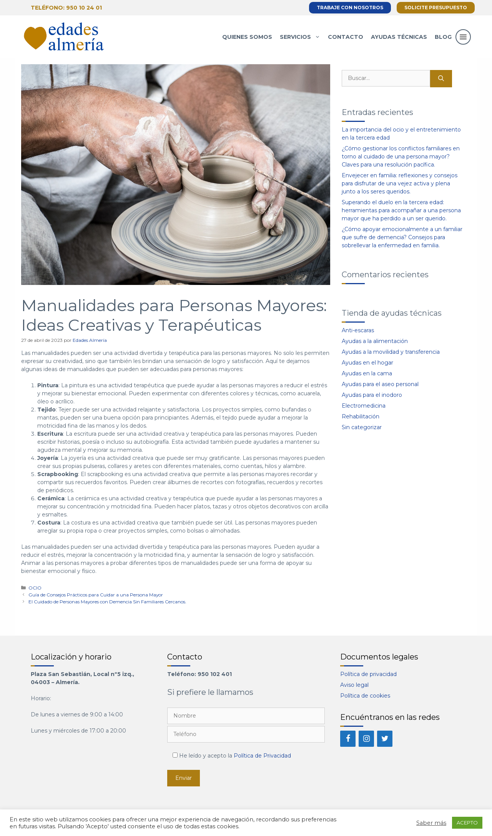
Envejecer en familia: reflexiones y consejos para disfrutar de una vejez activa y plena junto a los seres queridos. (399, 183)
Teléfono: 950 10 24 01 (66, 7)
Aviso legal (354, 684)
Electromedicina (364, 405)
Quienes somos (247, 36)
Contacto (345, 36)
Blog (443, 36)
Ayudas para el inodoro (372, 394)
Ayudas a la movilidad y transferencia (391, 351)
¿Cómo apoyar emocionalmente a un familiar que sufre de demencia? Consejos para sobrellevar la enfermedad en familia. (402, 237)
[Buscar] (441, 78)
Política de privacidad (368, 674)
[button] (463, 44)
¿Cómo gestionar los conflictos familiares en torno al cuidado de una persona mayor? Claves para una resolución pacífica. (401, 156)
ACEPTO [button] (467, 822)
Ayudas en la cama (367, 373)
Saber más (431, 822)
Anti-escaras (358, 330)
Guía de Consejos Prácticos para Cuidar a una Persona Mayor (95, 595)
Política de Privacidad (262, 755)
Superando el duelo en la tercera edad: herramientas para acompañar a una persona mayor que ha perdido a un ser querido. (401, 210)
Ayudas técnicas (399, 36)
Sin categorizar (362, 427)
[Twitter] (384, 739)
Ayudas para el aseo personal (380, 384)
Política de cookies (365, 695)
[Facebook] (348, 739)
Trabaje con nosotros (350, 7)
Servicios (302, 36)
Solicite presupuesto (435, 7)
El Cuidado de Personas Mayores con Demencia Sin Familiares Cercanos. (107, 602)
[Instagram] (366, 739)
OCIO (35, 588)
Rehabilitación (360, 416)
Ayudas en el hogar (367, 362)
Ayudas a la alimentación (375, 341)
